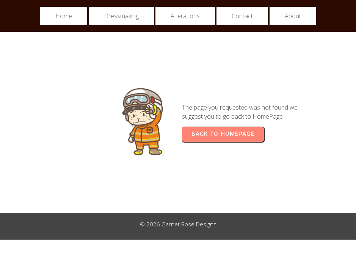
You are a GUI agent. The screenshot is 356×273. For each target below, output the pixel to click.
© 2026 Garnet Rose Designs (178, 224)
